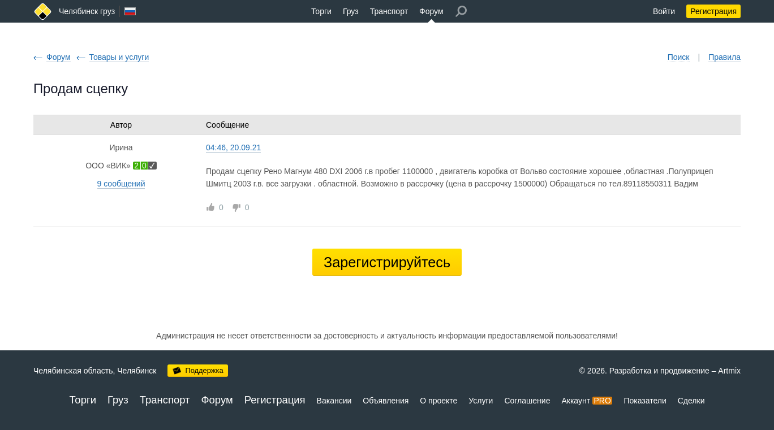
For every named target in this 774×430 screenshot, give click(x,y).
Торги (321, 11)
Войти (664, 11)
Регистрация (713, 11)
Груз (351, 11)
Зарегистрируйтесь (387, 262)
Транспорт (389, 11)
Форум (431, 11)
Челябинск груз (87, 11)
